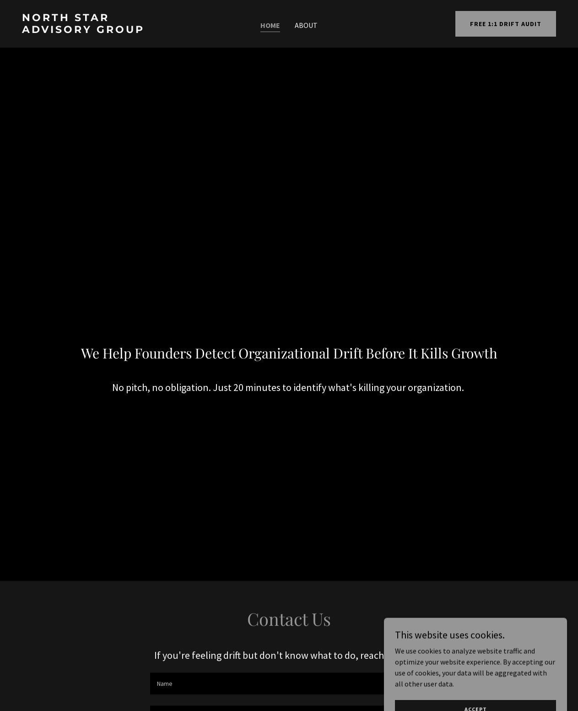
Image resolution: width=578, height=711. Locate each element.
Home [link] (270, 25)
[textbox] (289, 684)
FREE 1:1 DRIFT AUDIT (505, 24)
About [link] (306, 25)
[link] (92, 30)
